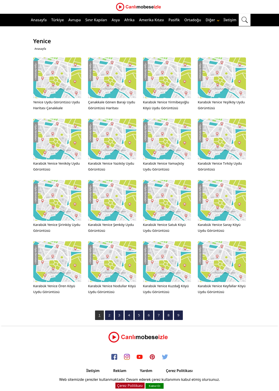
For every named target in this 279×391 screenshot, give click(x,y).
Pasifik (174, 19)
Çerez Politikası (179, 370)
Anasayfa (39, 19)
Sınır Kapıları (96, 19)
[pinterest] (152, 357)
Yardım (146, 370)
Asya (116, 19)
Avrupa (74, 19)
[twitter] (165, 357)
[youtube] (140, 357)
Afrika (129, 19)
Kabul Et (154, 386)
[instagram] (127, 357)
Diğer (212, 19)
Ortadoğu (192, 19)
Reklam (119, 370)
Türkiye (57, 19)
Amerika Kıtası (151, 19)
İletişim (230, 19)
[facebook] (114, 357)
